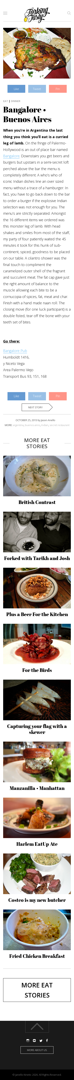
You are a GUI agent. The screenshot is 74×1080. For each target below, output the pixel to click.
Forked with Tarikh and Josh (37, 558)
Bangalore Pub (15, 350)
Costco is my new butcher (37, 900)
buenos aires (32, 425)
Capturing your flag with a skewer (37, 729)
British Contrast (37, 502)
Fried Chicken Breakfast (37, 956)
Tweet (37, 89)
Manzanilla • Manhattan (37, 788)
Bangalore (11, 156)
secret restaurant (59, 425)
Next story (35, 407)
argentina (18, 425)
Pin (58, 89)
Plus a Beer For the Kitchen (37, 614)
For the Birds (37, 670)
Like (16, 89)
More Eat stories (37, 990)
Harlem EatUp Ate (37, 844)
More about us (37, 1050)
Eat (5, 101)
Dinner (15, 101)
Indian (44, 425)
